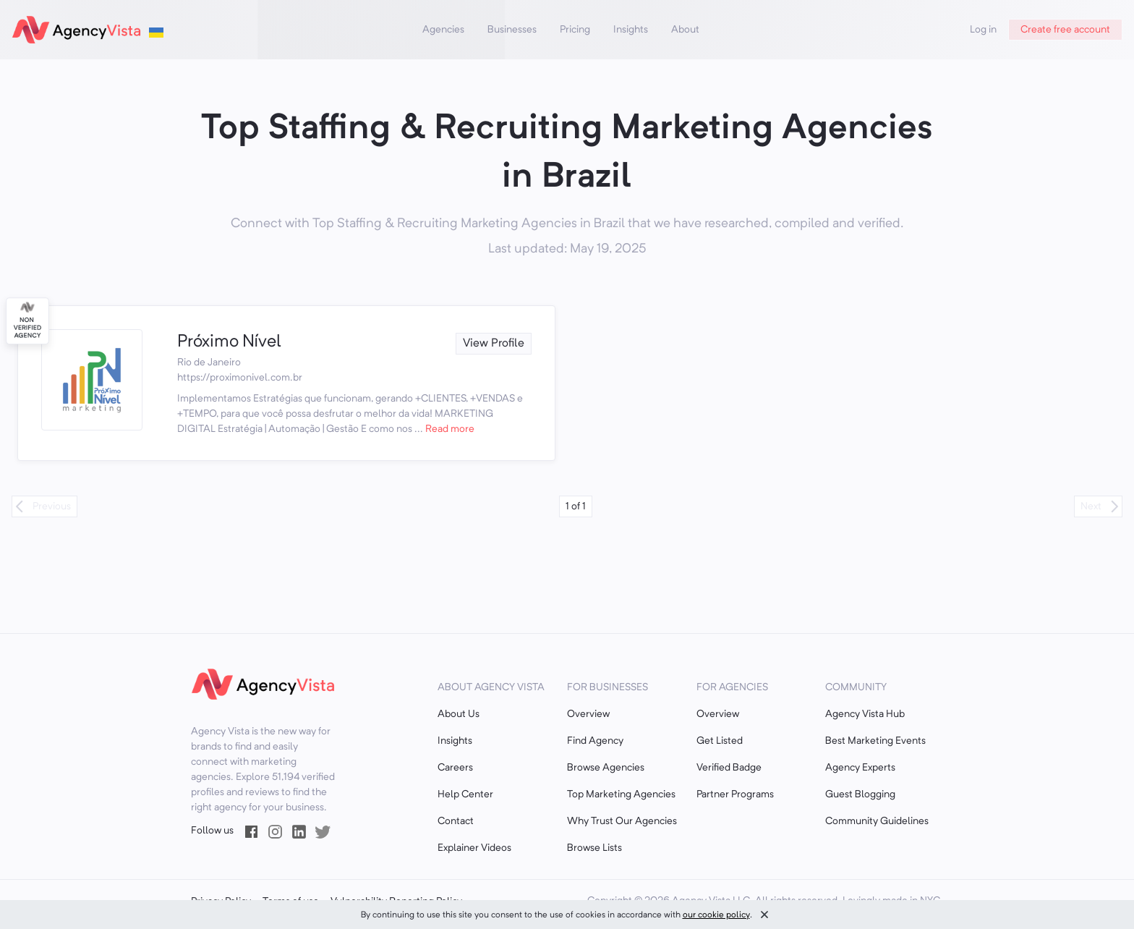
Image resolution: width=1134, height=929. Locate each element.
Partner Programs (735, 794)
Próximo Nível (229, 342)
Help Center (465, 794)
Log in (983, 30)
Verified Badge (729, 768)
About (685, 30)
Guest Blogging (860, 794)
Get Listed (719, 741)
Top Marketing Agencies (621, 794)
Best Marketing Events (875, 741)
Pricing (575, 30)
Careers (455, 768)
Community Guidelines (877, 821)
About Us (458, 714)
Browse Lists (594, 848)
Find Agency (595, 741)
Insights (630, 30)
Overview (588, 714)
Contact (456, 821)
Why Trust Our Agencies (622, 821)
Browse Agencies (605, 768)
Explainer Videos (474, 848)
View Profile (493, 343)
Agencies (443, 30)
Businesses (512, 30)
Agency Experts (860, 768)
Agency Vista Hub (865, 714)
